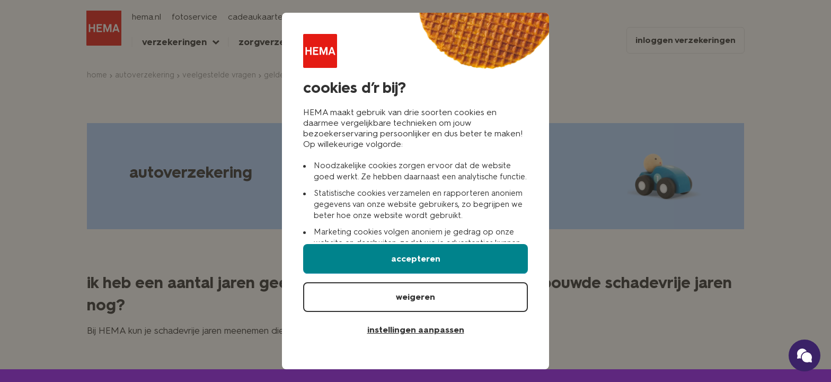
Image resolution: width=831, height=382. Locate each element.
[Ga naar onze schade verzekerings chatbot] (804, 355)
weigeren (415, 297)
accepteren (415, 259)
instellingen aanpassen (415, 330)
